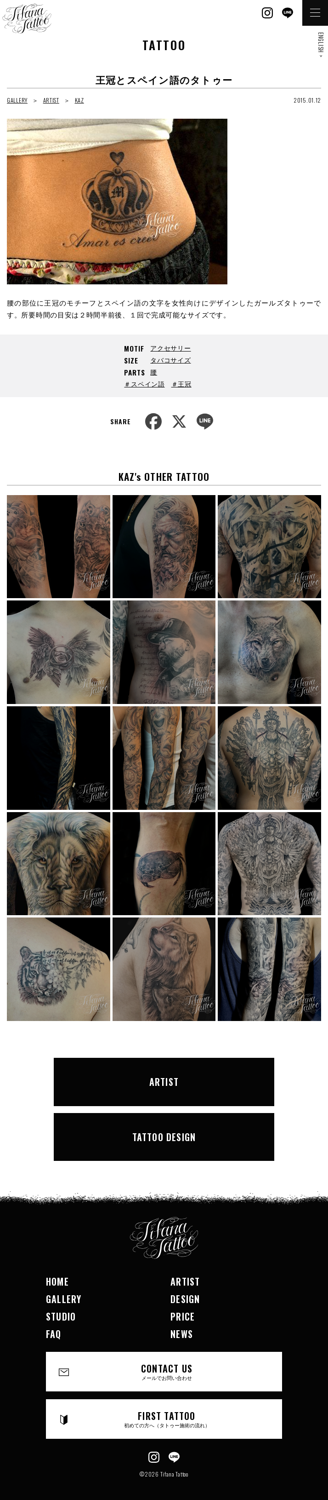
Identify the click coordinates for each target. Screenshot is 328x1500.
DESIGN (185, 1299)
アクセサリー (170, 347)
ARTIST (51, 100)
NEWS (181, 1334)
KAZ (79, 100)
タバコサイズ (170, 359)
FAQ (54, 1334)
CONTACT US (166, 1371)
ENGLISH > (321, 44)
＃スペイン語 (144, 383)
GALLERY (17, 100)
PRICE (182, 1316)
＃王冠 (181, 383)
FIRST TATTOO (166, 1419)
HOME (57, 1281)
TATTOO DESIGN (164, 1137)
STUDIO (61, 1316)
